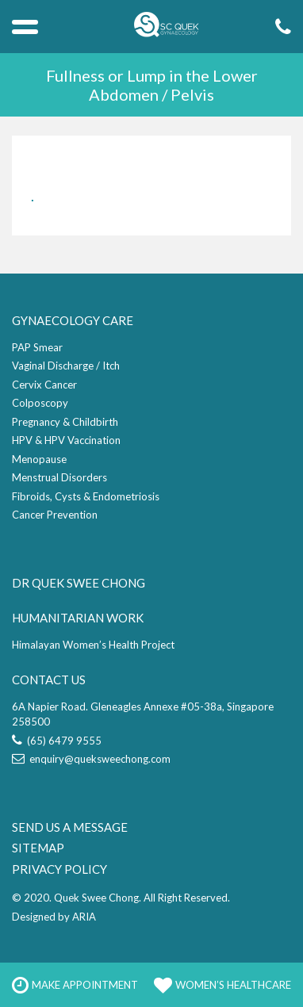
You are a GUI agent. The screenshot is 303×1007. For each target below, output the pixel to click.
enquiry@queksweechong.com (91, 758)
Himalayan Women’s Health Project (93, 644)
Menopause (39, 459)
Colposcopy (40, 402)
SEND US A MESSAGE (70, 827)
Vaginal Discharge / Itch (66, 365)
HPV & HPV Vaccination (66, 440)
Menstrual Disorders (59, 477)
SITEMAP (38, 847)
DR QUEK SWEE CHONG (78, 583)
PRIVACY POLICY (59, 869)
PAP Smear (37, 347)
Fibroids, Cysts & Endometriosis (85, 496)
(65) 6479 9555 (57, 740)
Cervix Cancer (44, 384)
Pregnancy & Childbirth (65, 421)
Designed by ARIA (54, 916)
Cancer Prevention (55, 514)
